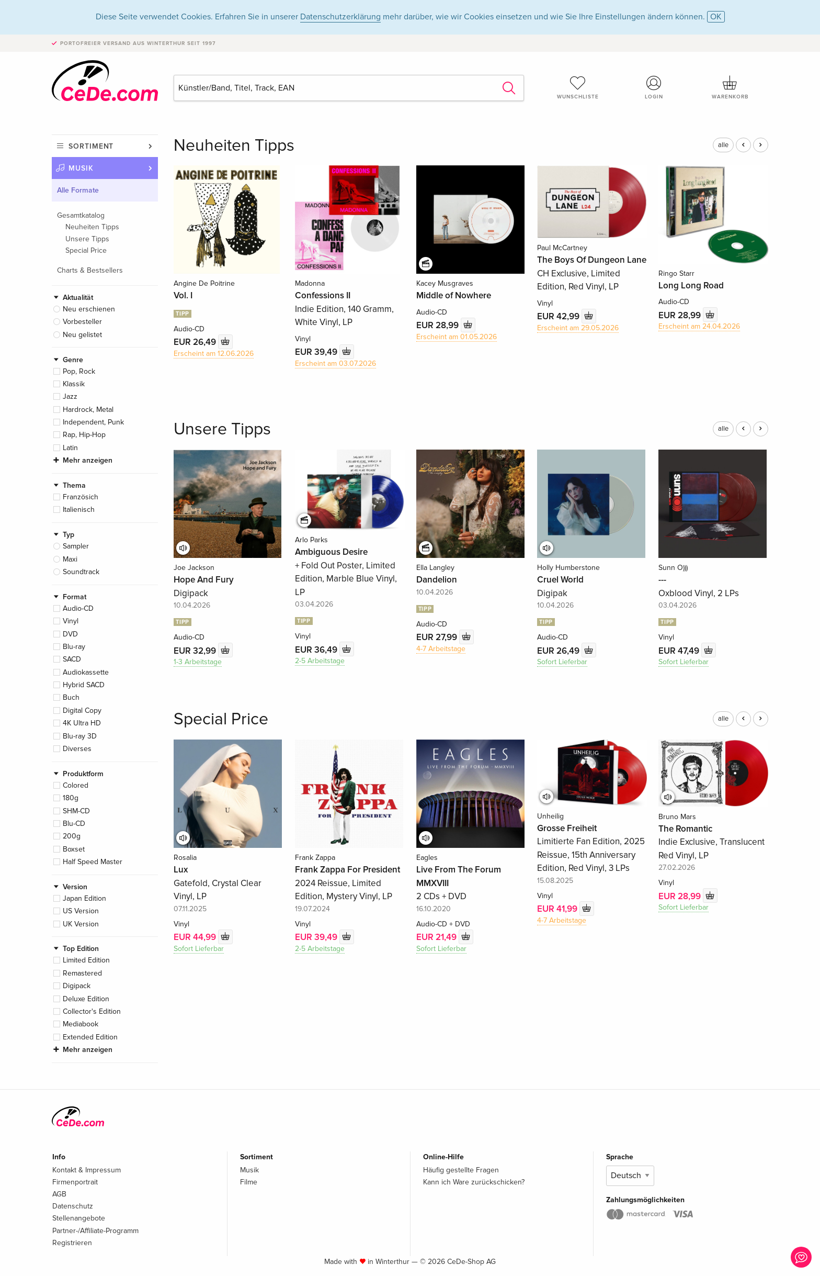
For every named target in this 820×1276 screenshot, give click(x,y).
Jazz (70, 396)
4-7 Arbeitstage (440, 648)
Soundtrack (81, 571)
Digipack (76, 985)
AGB (59, 1194)
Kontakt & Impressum (86, 1170)
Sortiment (91, 146)
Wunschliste (578, 87)
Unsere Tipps (87, 238)
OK (716, 17)
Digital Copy (82, 710)
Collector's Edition (92, 1011)
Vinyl (70, 621)
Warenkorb (730, 87)
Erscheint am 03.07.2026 (335, 363)
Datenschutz (72, 1206)
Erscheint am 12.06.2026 (214, 353)
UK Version (81, 924)
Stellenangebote (78, 1218)
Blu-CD (74, 823)
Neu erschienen (89, 309)
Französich (80, 497)
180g (70, 797)
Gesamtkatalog (81, 215)
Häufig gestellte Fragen (461, 1170)
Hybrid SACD (84, 684)
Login (654, 87)
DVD (70, 634)
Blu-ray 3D (80, 736)
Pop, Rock (79, 371)
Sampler (76, 546)
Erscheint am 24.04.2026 (699, 326)
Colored (75, 785)
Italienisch (79, 509)
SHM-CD (76, 811)
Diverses (77, 748)
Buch (71, 697)
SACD (72, 659)
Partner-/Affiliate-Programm (95, 1230)
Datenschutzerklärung (340, 17)
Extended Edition (90, 1037)
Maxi (70, 559)
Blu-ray (74, 646)
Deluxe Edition (86, 998)
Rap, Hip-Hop (84, 434)
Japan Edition (84, 898)
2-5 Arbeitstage (320, 660)
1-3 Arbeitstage (198, 661)
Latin (70, 447)
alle (723, 145)
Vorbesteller (82, 321)
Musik (81, 168)
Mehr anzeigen (87, 460)
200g (72, 836)
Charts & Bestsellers (90, 270)
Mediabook (80, 1024)
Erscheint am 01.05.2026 (456, 336)
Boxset (74, 849)
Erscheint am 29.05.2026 (578, 327)
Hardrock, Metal (88, 409)
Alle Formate (78, 190)
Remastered (82, 973)
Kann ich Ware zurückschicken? (474, 1182)
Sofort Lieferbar (562, 661)
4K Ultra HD (82, 723)
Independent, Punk (93, 422)
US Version (81, 910)
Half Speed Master (92, 861)
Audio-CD (78, 608)
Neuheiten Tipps (92, 226)
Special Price (86, 250)
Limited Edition (86, 960)
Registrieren (72, 1242)
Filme (248, 1182)
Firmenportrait (75, 1182)
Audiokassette (86, 672)
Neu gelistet (82, 334)
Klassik (74, 383)
